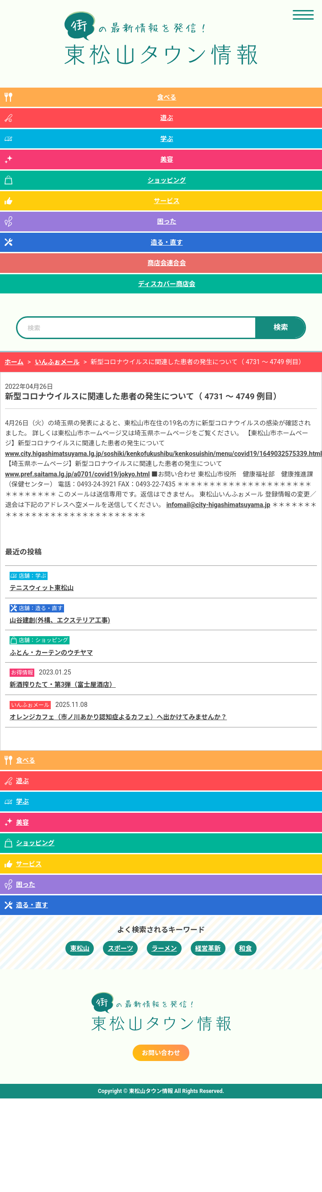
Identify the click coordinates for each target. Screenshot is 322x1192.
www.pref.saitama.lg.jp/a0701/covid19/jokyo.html (77, 474)
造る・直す (167, 242)
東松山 (79, 948)
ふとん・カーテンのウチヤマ (51, 652)
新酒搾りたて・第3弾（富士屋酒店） (63, 684)
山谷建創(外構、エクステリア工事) (60, 620)
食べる (167, 97)
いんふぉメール (57, 362)
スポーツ (120, 948)
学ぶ (167, 138)
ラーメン (164, 948)
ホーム (14, 362)
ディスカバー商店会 (166, 284)
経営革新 (208, 948)
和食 (245, 948)
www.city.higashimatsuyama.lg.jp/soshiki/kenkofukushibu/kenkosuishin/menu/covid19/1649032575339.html (163, 453)
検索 (281, 327)
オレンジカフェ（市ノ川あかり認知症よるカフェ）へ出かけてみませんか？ (118, 717)
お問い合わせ (161, 1052)
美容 (167, 159)
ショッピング (167, 180)
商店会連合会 (167, 263)
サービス (167, 200)
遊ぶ (167, 117)
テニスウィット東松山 (42, 587)
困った (167, 221)
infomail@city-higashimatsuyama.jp (218, 504)
